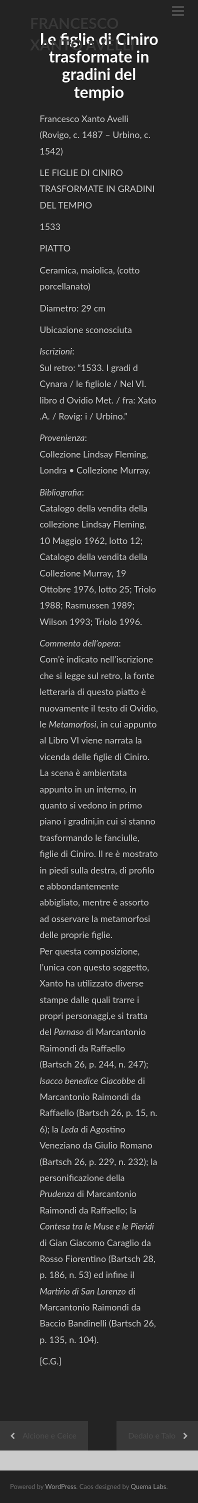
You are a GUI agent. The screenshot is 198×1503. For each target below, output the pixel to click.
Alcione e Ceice (49, 1435)
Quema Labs (148, 1486)
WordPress (60, 1486)
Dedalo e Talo (152, 1435)
